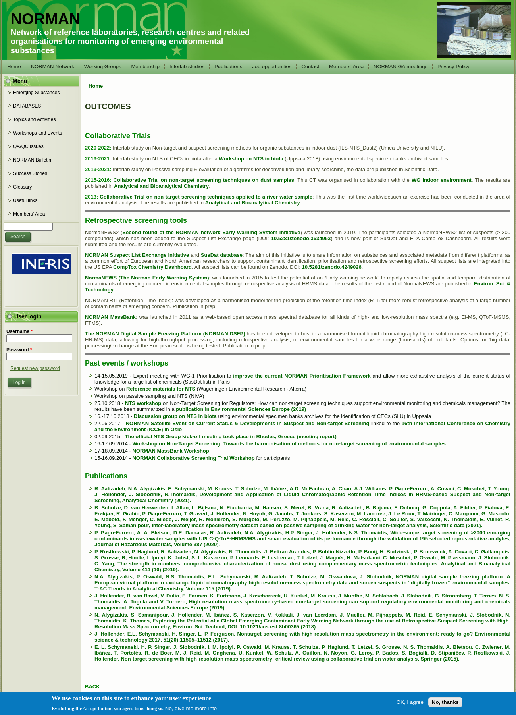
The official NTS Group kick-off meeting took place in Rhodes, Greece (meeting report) (231, 436)
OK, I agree (410, 704)
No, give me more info (191, 710)
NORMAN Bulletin (32, 160)
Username (19, 331)
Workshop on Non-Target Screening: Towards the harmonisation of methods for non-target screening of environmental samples (288, 444)
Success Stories (30, 173)
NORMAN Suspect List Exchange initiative (137, 255)
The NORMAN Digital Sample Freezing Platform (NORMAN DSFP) (165, 334)
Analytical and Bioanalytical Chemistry (161, 186)
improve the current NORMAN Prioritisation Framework (302, 376)
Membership (145, 66)
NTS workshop (143, 403)
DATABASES (27, 106)
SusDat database (222, 255)
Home (14, 66)
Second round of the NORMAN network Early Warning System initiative (211, 232)
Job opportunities (271, 66)
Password (19, 350)
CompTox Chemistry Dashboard (152, 267)
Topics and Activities (34, 119)
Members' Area (346, 66)
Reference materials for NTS (160, 389)
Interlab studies (186, 66)
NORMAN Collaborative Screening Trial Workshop (193, 458)
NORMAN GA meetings (400, 66)
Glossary (22, 187)
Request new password (35, 368)
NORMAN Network (52, 66)
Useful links (25, 200)
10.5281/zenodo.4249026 (331, 267)
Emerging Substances (36, 92)
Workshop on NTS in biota (251, 159)
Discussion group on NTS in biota (175, 416)
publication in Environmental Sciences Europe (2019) (241, 409)
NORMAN (45, 18)
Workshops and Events (37, 133)
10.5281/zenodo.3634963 (301, 238)
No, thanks (445, 704)
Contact (310, 66)
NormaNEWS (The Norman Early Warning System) (147, 278)
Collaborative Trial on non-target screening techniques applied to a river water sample (206, 197)
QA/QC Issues (28, 146)
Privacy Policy (453, 66)
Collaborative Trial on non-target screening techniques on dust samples (204, 180)
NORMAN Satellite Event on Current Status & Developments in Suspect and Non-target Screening (248, 423)
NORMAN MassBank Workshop (170, 451)
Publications (228, 66)
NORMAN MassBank (110, 317)
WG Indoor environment (442, 180)
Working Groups (102, 66)
